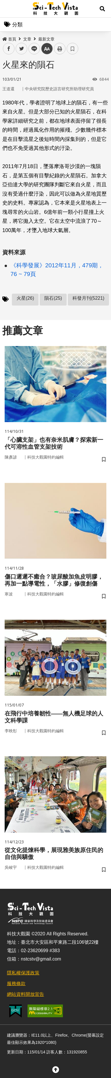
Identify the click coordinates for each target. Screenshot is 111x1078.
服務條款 (16, 983)
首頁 (9, 39)
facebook (8, 48)
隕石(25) (53, 298)
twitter (21, 48)
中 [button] (47, 48)
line (32, 48)
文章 (27, 39)
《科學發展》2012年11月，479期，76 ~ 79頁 (56, 269)
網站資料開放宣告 (25, 994)
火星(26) (25, 298)
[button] (102, 8)
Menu (8, 8)
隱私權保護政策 (23, 972)
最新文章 (46, 39)
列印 (59, 48)
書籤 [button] (72, 48)
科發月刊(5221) (88, 298)
